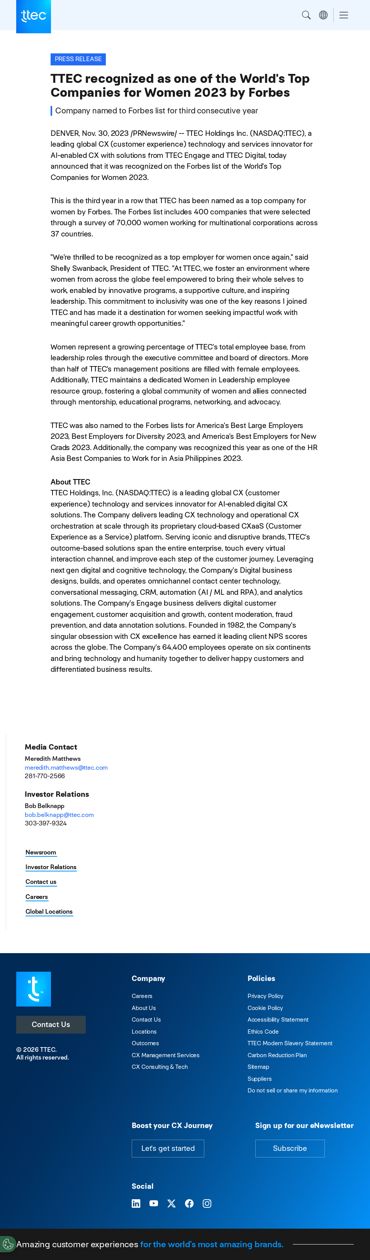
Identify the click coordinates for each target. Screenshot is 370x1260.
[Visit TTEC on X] (171, 1203)
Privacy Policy (265, 996)
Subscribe (290, 1148)
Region (323, 15)
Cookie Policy (265, 1008)
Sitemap (258, 1066)
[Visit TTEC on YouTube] (153, 1203)
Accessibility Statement (278, 1019)
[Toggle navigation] (343, 15)
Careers (36, 897)
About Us (144, 1008)
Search (306, 15)
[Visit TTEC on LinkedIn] (136, 1203)
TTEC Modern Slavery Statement (290, 1043)
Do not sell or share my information (293, 1090)
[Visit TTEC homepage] (33, 988)
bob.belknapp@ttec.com (59, 815)
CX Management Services (166, 1055)
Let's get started (168, 1148)
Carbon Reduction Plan (277, 1055)
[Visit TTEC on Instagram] (207, 1203)
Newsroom (40, 852)
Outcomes (145, 1043)
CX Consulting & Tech (159, 1066)
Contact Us (51, 1024)
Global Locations (49, 911)
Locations (144, 1031)
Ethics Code (263, 1031)
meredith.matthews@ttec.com (66, 768)
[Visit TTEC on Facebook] (189, 1203)
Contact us (40, 882)
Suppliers (260, 1078)
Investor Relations (50, 867)
